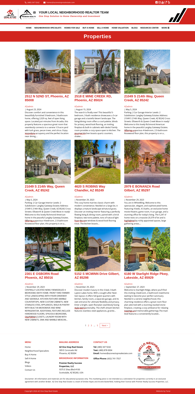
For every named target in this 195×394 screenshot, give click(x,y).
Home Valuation (120, 27)
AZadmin (29, 106)
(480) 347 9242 (104, 347)
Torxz (168, 391)
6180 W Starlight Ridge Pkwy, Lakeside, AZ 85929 (146, 275)
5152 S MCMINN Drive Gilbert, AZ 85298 (96, 275)
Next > (105, 325)
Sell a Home (30, 358)
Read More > (34, 133)
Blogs (134, 27)
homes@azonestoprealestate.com (116, 353)
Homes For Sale (72, 27)
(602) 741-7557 (114, 358)
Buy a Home (88, 27)
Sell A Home (103, 27)
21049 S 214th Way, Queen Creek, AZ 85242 (144, 98)
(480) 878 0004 (105, 350)
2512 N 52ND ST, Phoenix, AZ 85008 (47, 98)
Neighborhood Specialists (47, 27)
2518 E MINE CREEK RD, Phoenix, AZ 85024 (93, 98)
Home (28, 27)
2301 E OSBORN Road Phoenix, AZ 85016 (42, 275)
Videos (28, 366)
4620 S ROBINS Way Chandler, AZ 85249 (89, 188)
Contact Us (30, 370)
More (164, 27)
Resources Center (149, 27)
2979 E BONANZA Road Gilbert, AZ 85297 (142, 188)
